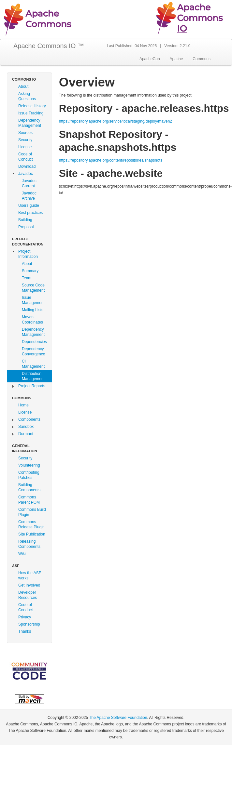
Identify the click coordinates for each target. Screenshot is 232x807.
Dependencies (34, 341)
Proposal (26, 227)
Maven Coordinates (32, 319)
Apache (176, 59)
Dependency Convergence (33, 351)
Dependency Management (29, 123)
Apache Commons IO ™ (48, 45)
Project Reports (31, 386)
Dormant (25, 433)
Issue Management (33, 300)
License (25, 147)
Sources (25, 132)
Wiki (22, 553)
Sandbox (26, 426)
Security (25, 140)
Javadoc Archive (29, 196)
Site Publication (31, 534)
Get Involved (29, 585)
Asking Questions (27, 96)
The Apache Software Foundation (118, 717)
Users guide (28, 205)
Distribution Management (33, 376)
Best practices (30, 212)
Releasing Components (29, 544)
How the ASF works (29, 575)
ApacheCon (149, 59)
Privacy (24, 617)
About (23, 86)
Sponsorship (29, 624)
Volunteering (29, 465)
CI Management (33, 364)
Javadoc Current (29, 183)
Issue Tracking (30, 113)
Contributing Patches (28, 475)
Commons (201, 59)
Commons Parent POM (29, 500)
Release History (32, 106)
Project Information (28, 254)
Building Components (29, 487)
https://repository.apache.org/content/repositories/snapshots (110, 160)
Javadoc (25, 173)
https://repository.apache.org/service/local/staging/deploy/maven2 (115, 121)
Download (27, 166)
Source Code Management (33, 288)
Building (25, 220)
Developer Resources (27, 595)
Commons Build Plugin (32, 512)
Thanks (24, 631)
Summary (30, 271)
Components (29, 419)
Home (23, 405)
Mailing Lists (32, 310)
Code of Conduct (25, 157)
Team (26, 278)
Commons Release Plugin (31, 524)
